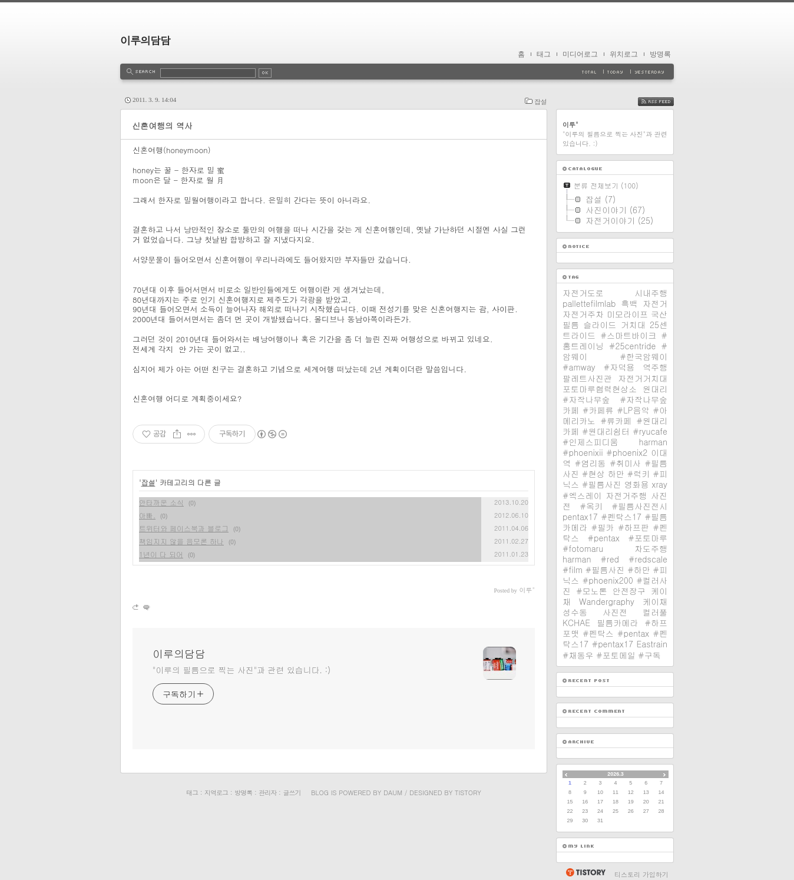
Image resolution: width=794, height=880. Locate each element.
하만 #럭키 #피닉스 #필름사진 (615, 479)
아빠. (147, 515)
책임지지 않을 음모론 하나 (181, 541)
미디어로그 (580, 54)
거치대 (633, 324)
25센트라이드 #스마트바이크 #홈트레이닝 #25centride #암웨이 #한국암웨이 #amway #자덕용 (615, 346)
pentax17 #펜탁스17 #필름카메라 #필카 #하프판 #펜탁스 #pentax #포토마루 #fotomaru (615, 532)
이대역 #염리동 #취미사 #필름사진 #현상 (615, 462)
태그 (544, 54)
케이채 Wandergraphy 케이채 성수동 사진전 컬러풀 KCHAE (615, 606)
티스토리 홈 (585, 872)
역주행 (655, 367)
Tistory (468, 792)
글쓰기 (291, 792)
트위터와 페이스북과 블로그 (184, 528)
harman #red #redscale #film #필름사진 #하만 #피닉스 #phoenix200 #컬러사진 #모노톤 (615, 575)
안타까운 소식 (161, 502)
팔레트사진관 (587, 378)
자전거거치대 (642, 378)
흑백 (629, 303)
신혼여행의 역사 (162, 125)
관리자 (267, 792)
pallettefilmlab (589, 303)
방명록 (660, 54)
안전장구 (629, 591)
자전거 (655, 303)
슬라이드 (599, 324)
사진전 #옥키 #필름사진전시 (615, 500)
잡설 (540, 101)
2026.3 (615, 774)
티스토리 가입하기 (641, 874)
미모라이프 (627, 314)
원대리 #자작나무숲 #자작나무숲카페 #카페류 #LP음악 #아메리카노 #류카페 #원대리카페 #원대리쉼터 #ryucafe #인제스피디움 (615, 415)
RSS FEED (663, 101)
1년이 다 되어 (161, 554)
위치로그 (624, 54)
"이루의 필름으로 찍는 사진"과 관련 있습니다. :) (241, 670)
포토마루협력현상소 (600, 389)
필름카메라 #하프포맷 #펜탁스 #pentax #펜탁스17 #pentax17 (615, 633)
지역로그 (216, 792)
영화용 (636, 484)
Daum (392, 792)
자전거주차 (583, 314)
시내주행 (650, 293)
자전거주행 (626, 495)
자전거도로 (583, 293)
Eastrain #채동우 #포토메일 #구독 (615, 649)
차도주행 (650, 548)
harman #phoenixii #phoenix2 (615, 447)
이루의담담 (145, 40)
